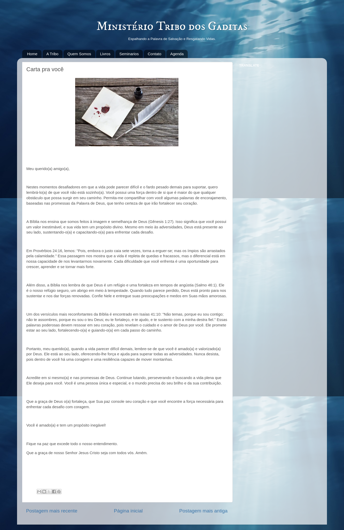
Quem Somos (79, 54)
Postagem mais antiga (203, 510)
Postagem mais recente (51, 510)
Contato (154, 54)
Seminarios (129, 54)
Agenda (177, 54)
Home (32, 54)
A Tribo (52, 54)
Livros (105, 54)
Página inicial (128, 510)
